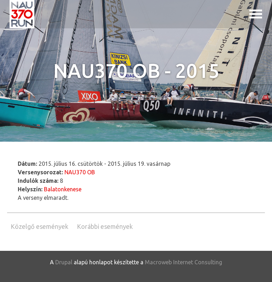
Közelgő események (39, 226)
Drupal (63, 262)
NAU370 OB (79, 172)
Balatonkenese (62, 189)
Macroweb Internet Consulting (183, 262)
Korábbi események (105, 226)
